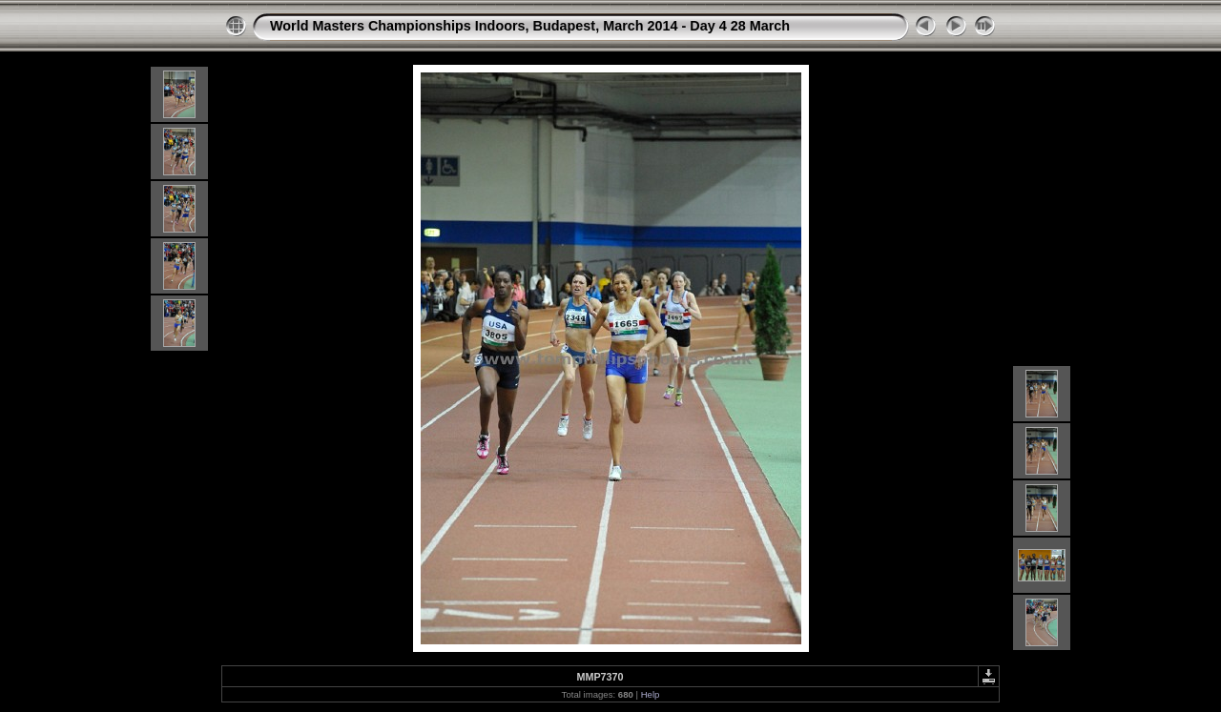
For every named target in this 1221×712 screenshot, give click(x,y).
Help (650, 694)
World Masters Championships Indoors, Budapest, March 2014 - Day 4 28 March (530, 25)
